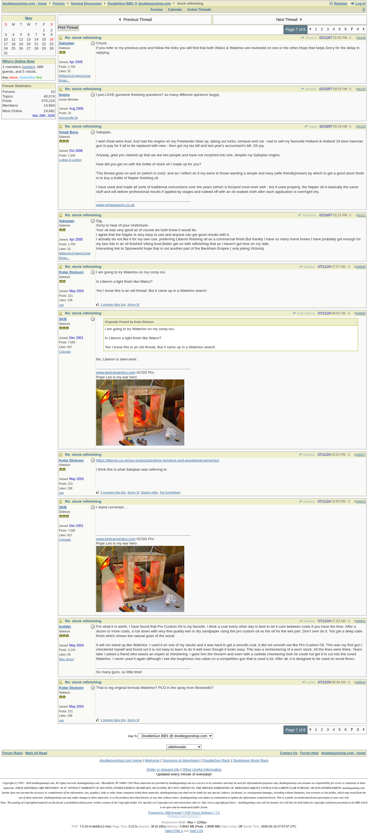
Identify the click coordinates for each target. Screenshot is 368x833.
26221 (361, 215)
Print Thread (68, 27)
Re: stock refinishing (83, 38)
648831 (361, 621)
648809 (361, 313)
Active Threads (199, 10)
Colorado (65, 351)
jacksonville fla (68, 117)
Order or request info (163, 769)
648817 (361, 454)
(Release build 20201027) (184, 816)
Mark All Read (36, 753)
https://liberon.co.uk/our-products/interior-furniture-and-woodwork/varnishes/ (157, 460)
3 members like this (113, 492)
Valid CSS (196, 830)
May (28, 18)
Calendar (175, 10)
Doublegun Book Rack (250, 760)
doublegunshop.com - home (24, 4)
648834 (361, 682)
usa (61, 304)
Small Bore (307, 215)
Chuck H (308, 37)
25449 (361, 37)
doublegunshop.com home (120, 760)
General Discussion (86, 4)
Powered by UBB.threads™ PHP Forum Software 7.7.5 (184, 812)
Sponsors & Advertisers (181, 760)
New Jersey (66, 659)
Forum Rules (12, 753)
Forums (59, 4)
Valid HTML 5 (174, 830)
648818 (361, 501)
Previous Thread (135, 19)
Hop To (132, 736)
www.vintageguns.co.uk (115, 205)
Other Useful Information (201, 769)
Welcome (152, 760)
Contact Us (288, 753)
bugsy (310, 126)
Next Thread (289, 19)
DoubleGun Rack (216, 760)
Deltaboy (307, 266)
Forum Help (309, 753)
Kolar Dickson (304, 313)
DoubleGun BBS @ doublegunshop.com (139, 4)
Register (338, 4)
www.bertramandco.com (116, 372)
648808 (361, 266)
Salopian (309, 89)
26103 (361, 89)
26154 (361, 126)
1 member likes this (113, 304)
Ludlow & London (70, 159)
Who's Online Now (18, 61)
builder (308, 682)
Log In (358, 4)
